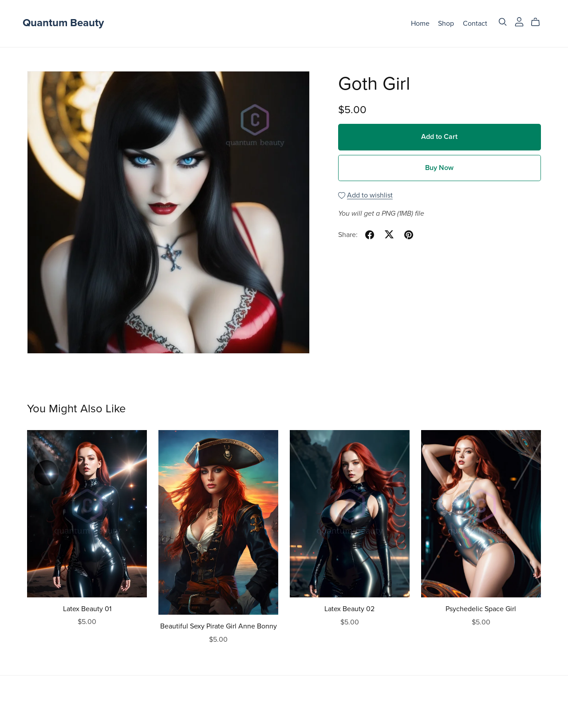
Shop (446, 23)
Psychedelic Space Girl (481, 608)
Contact (475, 23)
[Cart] (539, 22)
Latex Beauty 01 (87, 608)
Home (420, 23)
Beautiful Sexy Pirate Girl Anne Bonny (218, 626)
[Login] (519, 21)
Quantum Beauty (63, 22)
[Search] (503, 22)
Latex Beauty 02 (349, 608)
